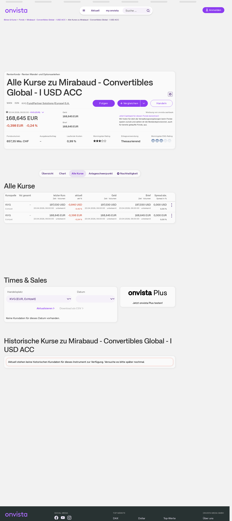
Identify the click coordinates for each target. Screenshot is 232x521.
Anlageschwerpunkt (101, 173)
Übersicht (47, 173)
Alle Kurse (78, 173)
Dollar (141, 518)
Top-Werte (169, 518)
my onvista (112, 10)
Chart (62, 173)
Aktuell (95, 10)
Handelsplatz (15, 292)
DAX (115, 518)
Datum (81, 292)
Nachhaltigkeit (127, 173)
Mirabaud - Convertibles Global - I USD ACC (46, 19)
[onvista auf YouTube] (63, 518)
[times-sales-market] (38, 299)
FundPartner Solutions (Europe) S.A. (48, 103)
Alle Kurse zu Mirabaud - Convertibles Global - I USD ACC (93, 19)
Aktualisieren (46, 308)
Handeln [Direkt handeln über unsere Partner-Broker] (161, 103)
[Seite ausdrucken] (170, 94)
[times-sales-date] (95, 299)
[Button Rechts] (144, 103)
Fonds (21, 19)
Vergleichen (129, 103)
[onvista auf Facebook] (56, 518)
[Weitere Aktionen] (171, 205)
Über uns (208, 518)
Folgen (103, 103)
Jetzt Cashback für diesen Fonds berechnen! (139, 116)
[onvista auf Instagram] (69, 518)
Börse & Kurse (10, 19)
